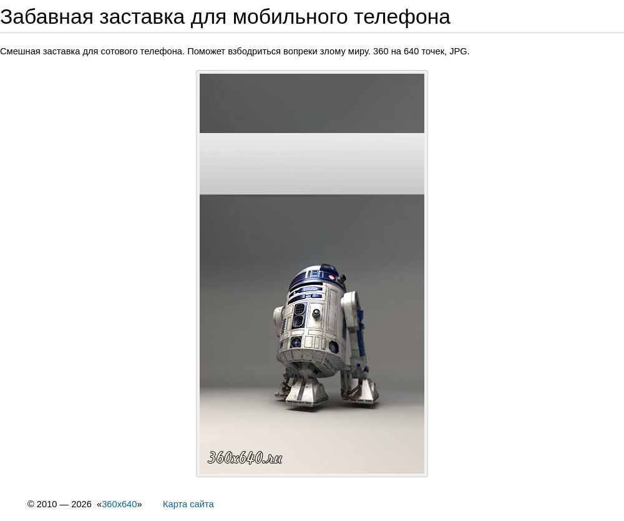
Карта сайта (188, 504)
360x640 (119, 504)
